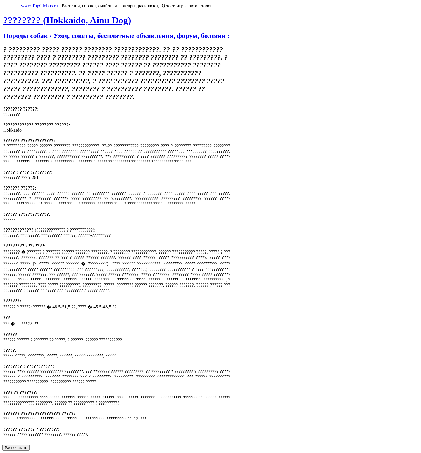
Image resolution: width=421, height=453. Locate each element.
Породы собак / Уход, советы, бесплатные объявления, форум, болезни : (116, 35)
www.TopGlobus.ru (39, 5)
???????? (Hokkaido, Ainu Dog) (67, 20)
